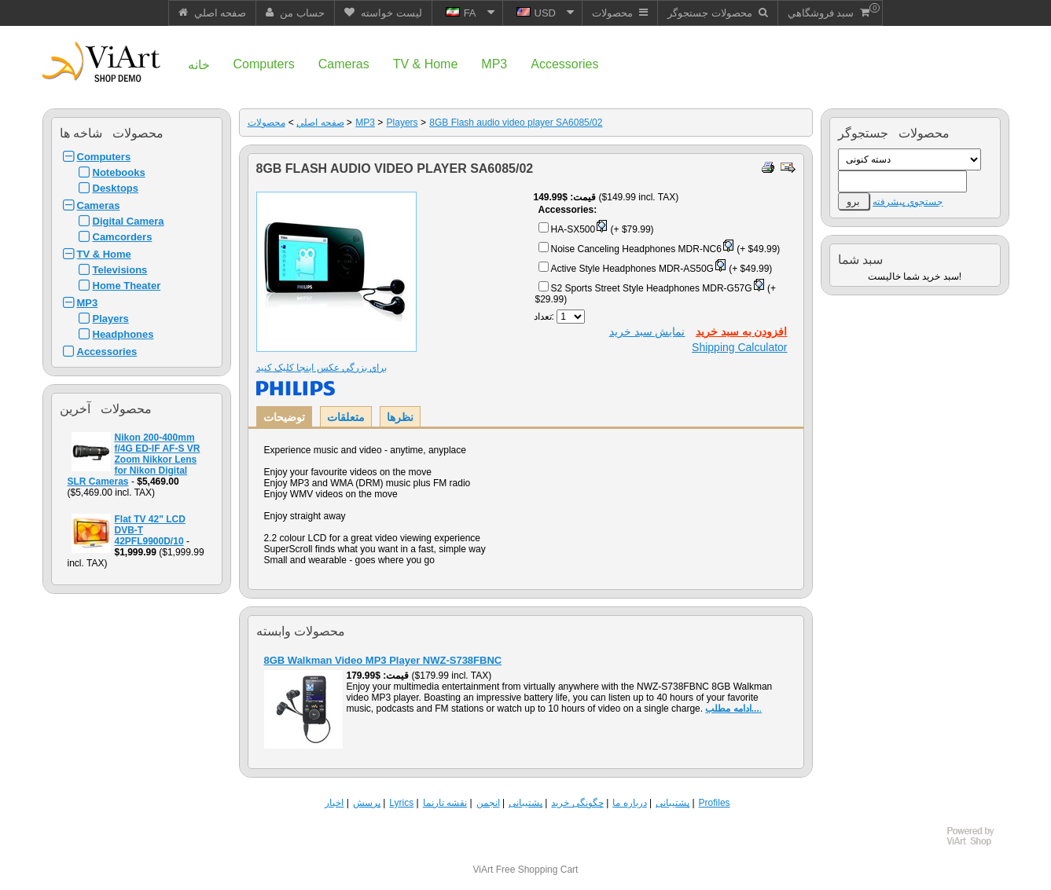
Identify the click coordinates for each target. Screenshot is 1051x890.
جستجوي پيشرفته (908, 201)
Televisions (120, 270)
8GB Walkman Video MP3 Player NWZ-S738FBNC (383, 660)
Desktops (116, 188)
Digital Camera (128, 221)
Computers (104, 157)
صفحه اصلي (320, 122)
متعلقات (346, 417)
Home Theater (127, 285)
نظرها (400, 417)
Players (111, 318)
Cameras (98, 205)
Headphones (123, 334)
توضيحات (284, 417)
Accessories (107, 351)
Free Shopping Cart (537, 869)
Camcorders (123, 237)
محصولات (266, 122)
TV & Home (104, 254)
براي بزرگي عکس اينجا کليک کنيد (322, 367)
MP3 (87, 303)
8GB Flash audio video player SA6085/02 (515, 122)
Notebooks (119, 172)
